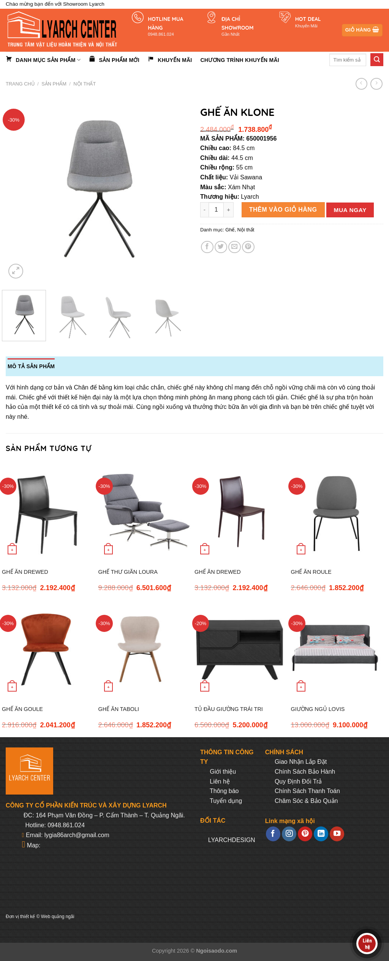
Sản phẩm (53, 84)
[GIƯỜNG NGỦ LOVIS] (337, 648)
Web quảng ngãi (57, 916)
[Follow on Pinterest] (305, 833)
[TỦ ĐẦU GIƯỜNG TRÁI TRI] (240, 648)
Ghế (229, 230)
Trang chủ (20, 84)
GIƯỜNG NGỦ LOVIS (318, 709)
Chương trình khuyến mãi (239, 60)
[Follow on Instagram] (289, 833)
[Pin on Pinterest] (248, 247)
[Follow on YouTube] (337, 833)
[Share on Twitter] (221, 247)
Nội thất (84, 84)
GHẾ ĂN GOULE (22, 709)
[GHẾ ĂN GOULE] (48, 648)
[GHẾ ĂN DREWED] (48, 511)
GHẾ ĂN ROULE (311, 572)
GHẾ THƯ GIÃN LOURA (128, 572)
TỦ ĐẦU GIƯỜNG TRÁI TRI (228, 709)
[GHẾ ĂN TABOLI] (144, 648)
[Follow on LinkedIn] (321, 833)
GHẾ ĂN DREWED (25, 572)
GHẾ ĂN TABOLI (118, 709)
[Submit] (376, 59)
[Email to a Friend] (234, 247)
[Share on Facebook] (207, 247)
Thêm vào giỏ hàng (283, 209)
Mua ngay (350, 210)
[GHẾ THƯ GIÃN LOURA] (144, 511)
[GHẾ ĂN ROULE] (337, 511)
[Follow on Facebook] (273, 833)
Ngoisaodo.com (216, 951)
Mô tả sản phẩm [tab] (31, 366)
